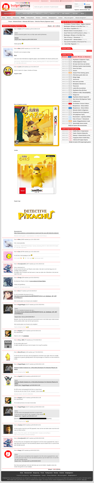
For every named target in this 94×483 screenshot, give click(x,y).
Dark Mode (90, 1)
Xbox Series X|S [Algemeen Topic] (79, 99)
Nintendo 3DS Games (28, 21)
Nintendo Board (17, 21)
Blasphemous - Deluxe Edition (78, 105)
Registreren (77, 9)
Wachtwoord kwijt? (83, 9)
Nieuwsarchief (28, 472)
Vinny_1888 (21, 340)
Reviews (38, 17)
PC (59, 13)
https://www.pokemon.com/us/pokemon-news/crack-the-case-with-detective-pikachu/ (36, 233)
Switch (52, 13)
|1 (53, 26)
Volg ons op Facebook (67, 1)
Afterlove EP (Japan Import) (80, 139)
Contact (60, 17)
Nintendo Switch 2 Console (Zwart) (75, 30)
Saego (19, 450)
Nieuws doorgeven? (80, 17)
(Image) (17, 37)
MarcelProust (21, 352)
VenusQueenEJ (22, 263)
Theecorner (73, 86)
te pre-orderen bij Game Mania (38, 281)
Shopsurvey (16, 17)
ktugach (20, 330)
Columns (44, 17)
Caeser (20, 28)
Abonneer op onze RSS (80, 1)
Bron (15, 55)
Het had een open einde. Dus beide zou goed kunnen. (33, 418)
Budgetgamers (52, 17)
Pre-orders (66, 13)
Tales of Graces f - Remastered (73, 37)
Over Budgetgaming (35, 475)
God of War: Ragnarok (72, 44)
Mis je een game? (69, 17)
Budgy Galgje (74, 77)
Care (19, 251)
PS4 (46, 13)
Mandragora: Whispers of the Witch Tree (76, 26)
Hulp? (89, 9)
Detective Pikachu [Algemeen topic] (44, 21)
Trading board (49, 472)
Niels (19, 48)
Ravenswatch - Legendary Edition (79, 116)
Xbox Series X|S (28, 13)
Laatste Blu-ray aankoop (77, 88)
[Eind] (58, 26)
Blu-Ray (75, 13)
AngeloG (20, 376)
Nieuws (9, 17)
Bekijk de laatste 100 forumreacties (77, 125)
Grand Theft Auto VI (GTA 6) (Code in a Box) (77, 33)
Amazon (72, 70)
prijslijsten (26, 336)
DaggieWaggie (21, 304)
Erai (19, 291)
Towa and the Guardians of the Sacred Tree (77, 41)
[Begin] (50, 26)
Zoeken (89, 50)
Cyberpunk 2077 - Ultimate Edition (75, 39)
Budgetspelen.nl (72, 475)
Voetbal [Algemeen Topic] (77, 61)
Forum (22, 17)
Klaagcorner (73, 94)
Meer (83, 13)
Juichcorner (73, 79)
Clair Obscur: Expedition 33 (72, 28)
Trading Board (30, 17)
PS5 (18, 13)
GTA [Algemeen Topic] (76, 114)
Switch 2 (39, 13)
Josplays (20, 425)
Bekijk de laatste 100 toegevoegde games (80, 142)
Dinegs (20, 277)
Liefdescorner (74, 101)
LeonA (19, 66)
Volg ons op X (44, 1)
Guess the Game (75, 68)
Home (3, 17)
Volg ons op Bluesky (54, 1)
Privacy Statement (51, 475)
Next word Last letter (76, 81)
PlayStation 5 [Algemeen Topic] (78, 59)
